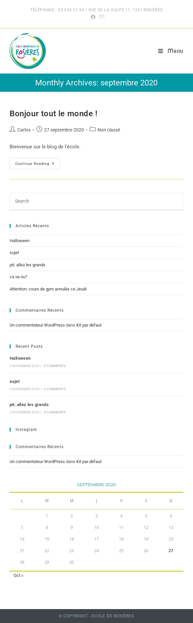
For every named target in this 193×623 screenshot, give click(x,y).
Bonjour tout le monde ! (53, 113)
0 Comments (55, 366)
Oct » (18, 575)
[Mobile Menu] (170, 51)
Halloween (20, 240)
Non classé (108, 129)
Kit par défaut (88, 325)
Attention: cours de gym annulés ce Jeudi (48, 288)
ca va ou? (18, 276)
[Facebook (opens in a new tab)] (93, 17)
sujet (14, 252)
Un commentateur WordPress (37, 325)
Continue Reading (37, 165)
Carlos (24, 129)
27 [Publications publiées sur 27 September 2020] (171, 550)
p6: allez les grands (27, 264)
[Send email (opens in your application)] (100, 17)
